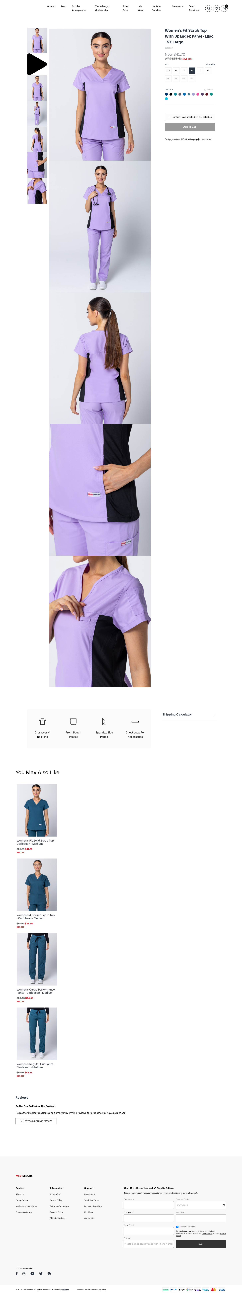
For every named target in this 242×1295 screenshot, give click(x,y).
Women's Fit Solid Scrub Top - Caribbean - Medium (36, 842)
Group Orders (22, 1200)
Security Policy (56, 1212)
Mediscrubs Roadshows (26, 1206)
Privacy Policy (56, 1200)
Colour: (169, 90)
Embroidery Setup (24, 1212)
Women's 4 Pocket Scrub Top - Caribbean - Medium (36, 916)
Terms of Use (55, 1194)
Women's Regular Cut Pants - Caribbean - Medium (36, 1065)
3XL (176, 78)
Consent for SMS (186, 1226)
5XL (192, 78)
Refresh (208, 90)
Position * (180, 1212)
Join (201, 1244)
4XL (184, 78)
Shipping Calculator (188, 715)
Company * (129, 1212)
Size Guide (210, 64)
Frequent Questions (93, 1206)
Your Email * (130, 1225)
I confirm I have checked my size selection (191, 117)
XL (208, 71)
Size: (167, 64)
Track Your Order (91, 1200)
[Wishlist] (216, 8)
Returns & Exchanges (59, 1206)
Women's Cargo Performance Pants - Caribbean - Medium (36, 991)
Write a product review (36, 1121)
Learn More (206, 139)
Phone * (127, 1238)
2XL (168, 78)
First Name (129, 1199)
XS (176, 71)
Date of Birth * (183, 1199)
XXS (168, 71)
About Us (20, 1194)
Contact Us (89, 1218)
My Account (89, 1194)
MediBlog (88, 1212)
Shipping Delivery (57, 1218)
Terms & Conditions (85, 1290)
